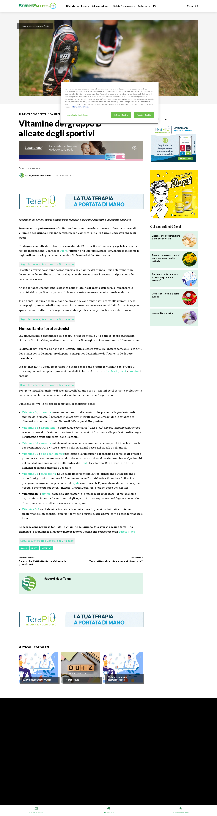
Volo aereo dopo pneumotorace (117, 678)
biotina (46, 494)
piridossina (48, 473)
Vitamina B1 (30, 412)
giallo (23, 548)
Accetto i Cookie (144, 115)
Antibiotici (72, 679)
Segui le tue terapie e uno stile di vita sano (47, 264)
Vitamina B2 (30, 427)
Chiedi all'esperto (32, 674)
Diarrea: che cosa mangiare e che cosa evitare (166, 237)
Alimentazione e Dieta (38, 26)
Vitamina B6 (30, 473)
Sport (63, 250)
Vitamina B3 (30, 443)
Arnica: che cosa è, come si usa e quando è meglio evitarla (165, 258)
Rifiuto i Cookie (121, 115)
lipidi (84, 463)
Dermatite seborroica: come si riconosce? (116, 561)
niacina (46, 443)
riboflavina (48, 427)
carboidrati (110, 371)
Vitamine (46, 548)
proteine (133, 371)
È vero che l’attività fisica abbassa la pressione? (42, 562)
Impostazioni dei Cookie (77, 115)
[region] (110, 103)
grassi (122, 371)
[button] (192, 6)
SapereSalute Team (39, 175)
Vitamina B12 (30, 509)
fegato (75, 483)
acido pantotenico (52, 453)
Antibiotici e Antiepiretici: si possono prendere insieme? (166, 277)
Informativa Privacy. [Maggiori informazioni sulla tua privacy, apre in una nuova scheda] (80, 107)
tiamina (46, 412)
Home (24, 26)
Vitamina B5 (30, 453)
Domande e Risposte (76, 674)
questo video (127, 531)
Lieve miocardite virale (37, 679)
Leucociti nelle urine (162, 313)
